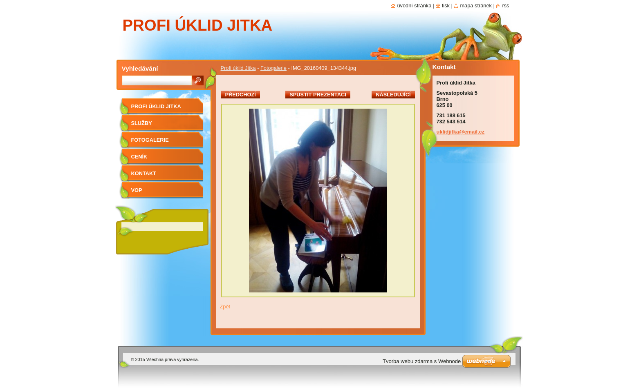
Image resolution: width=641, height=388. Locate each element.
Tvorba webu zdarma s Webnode (422, 361)
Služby (141, 123)
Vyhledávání (140, 68)
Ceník (139, 157)
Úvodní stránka (414, 5)
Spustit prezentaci (317, 94)
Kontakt (144, 173)
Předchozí (240, 94)
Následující (393, 94)
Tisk (446, 5)
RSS (505, 5)
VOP (136, 190)
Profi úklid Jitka (238, 68)
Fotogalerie (273, 68)
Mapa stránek (476, 5)
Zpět (225, 306)
